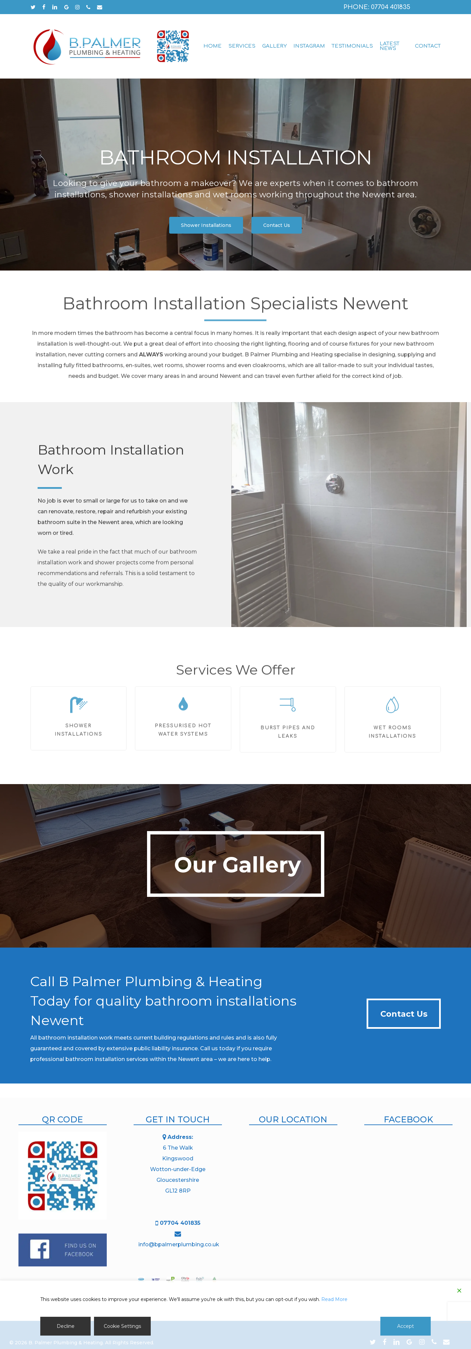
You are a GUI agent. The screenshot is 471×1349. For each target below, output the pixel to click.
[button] (206, 225)
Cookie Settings (122, 1326)
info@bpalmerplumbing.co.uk (178, 1244)
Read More (334, 1299)
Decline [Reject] (66, 1326)
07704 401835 (180, 1223)
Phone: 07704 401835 (376, 7)
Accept (405, 1326)
